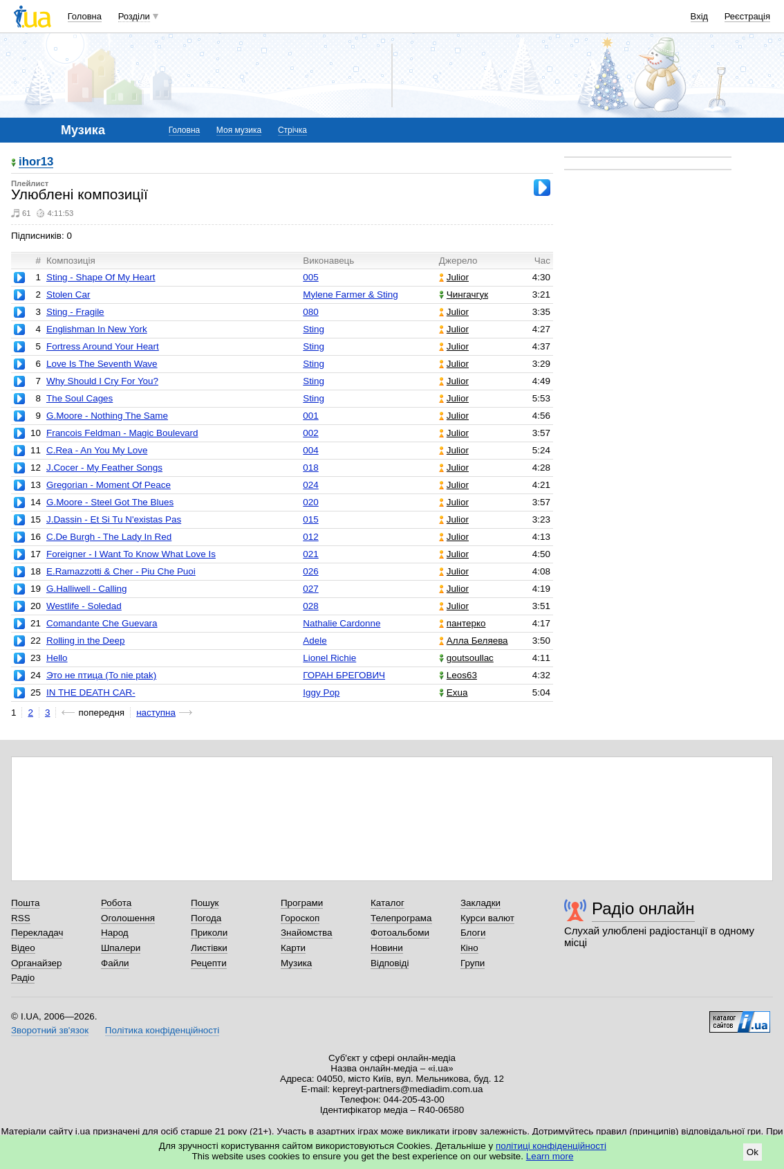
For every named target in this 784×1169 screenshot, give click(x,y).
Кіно (469, 948)
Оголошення (128, 918)
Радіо (23, 977)
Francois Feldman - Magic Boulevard (122, 433)
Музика (296, 963)
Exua (453, 692)
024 (310, 485)
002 (310, 433)
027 (310, 588)
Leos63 (458, 675)
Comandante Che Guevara (102, 623)
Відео (23, 948)
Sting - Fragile (75, 312)
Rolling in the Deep (85, 640)
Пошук (205, 903)
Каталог (387, 903)
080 (310, 312)
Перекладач (37, 932)
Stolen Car (68, 294)
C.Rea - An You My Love (96, 450)
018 (310, 467)
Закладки (480, 903)
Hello (57, 658)
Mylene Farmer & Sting (350, 294)
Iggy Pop (321, 692)
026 (310, 571)
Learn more (550, 1156)
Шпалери (120, 948)
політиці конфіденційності (551, 1146)
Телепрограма (401, 918)
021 (310, 554)
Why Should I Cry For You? (102, 381)
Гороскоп (300, 918)
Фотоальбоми (400, 932)
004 (310, 450)
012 (310, 537)
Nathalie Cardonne (341, 623)
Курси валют (487, 918)
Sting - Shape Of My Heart (101, 277)
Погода (206, 918)
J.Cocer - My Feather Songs (104, 467)
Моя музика (238, 130)
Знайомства (307, 932)
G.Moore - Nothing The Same (107, 415)
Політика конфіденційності (162, 1030)
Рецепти (209, 963)
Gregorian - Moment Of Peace (108, 485)
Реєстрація (747, 16)
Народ (115, 932)
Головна (85, 16)
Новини (387, 948)
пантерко (462, 623)
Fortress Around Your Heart (102, 346)
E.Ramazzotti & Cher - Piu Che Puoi (121, 571)
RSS (20, 918)
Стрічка (292, 130)
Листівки (209, 948)
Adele (314, 640)
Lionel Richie (329, 658)
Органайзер (36, 963)
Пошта (25, 903)
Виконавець (328, 260)
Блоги (473, 932)
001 (310, 415)
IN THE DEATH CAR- (91, 692)
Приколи (209, 932)
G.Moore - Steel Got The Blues (110, 502)
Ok (752, 1152)
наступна (156, 712)
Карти (293, 948)
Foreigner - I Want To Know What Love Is (131, 554)
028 (310, 606)
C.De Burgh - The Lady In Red (108, 537)
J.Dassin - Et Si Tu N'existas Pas (113, 519)
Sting (313, 329)
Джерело (458, 260)
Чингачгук (463, 294)
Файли (115, 963)
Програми (302, 903)
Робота (116, 903)
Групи (472, 963)
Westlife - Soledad (84, 606)
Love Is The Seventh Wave (102, 364)
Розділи (134, 16)
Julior (454, 277)
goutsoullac (466, 658)
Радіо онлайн (643, 908)
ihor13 (36, 162)
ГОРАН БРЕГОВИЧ (344, 675)
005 (310, 277)
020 (310, 502)
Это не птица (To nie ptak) (101, 675)
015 (310, 519)
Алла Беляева (473, 640)
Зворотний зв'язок (49, 1030)
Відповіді (390, 963)
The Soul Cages (79, 398)
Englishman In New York (96, 329)
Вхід (700, 16)
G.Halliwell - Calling (86, 588)
